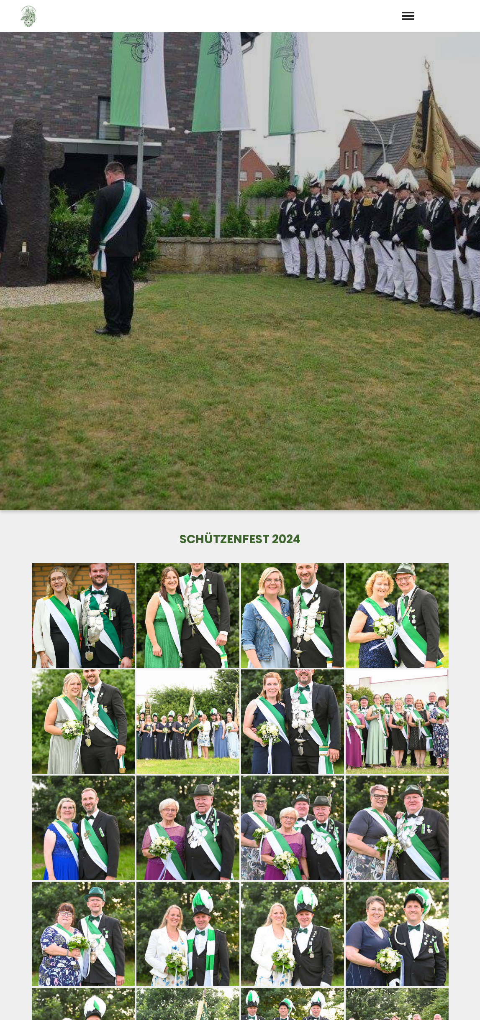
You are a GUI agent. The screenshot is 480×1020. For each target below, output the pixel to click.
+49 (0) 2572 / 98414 (281, 939)
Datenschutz (455, 1004)
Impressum (407, 1004)
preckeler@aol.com (281, 951)
